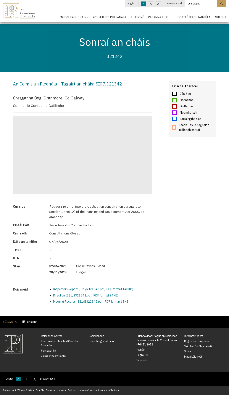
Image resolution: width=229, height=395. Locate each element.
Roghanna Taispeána (196, 341)
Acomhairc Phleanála (109, 17)
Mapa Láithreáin (193, 356)
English (131, 3)
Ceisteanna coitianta (53, 355)
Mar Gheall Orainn (74, 17)
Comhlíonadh (96, 336)
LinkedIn (29, 322)
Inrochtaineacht (193, 336)
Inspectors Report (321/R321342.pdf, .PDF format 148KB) (93, 289)
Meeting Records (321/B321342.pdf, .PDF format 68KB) (91, 301)
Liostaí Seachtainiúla (193, 17)
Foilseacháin (48, 350)
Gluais (187, 351)
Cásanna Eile (158, 17)
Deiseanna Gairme (51, 336)
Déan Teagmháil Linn (101, 341)
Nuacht (220, 17)
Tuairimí (137, 17)
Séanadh (141, 360)
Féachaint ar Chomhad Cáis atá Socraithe (59, 343)
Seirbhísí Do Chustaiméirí (198, 346)
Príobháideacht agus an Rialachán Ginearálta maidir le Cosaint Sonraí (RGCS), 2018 (156, 340)
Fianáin (140, 349)
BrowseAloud (174, 3)
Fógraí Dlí (142, 355)
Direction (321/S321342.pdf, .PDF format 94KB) (85, 295)
